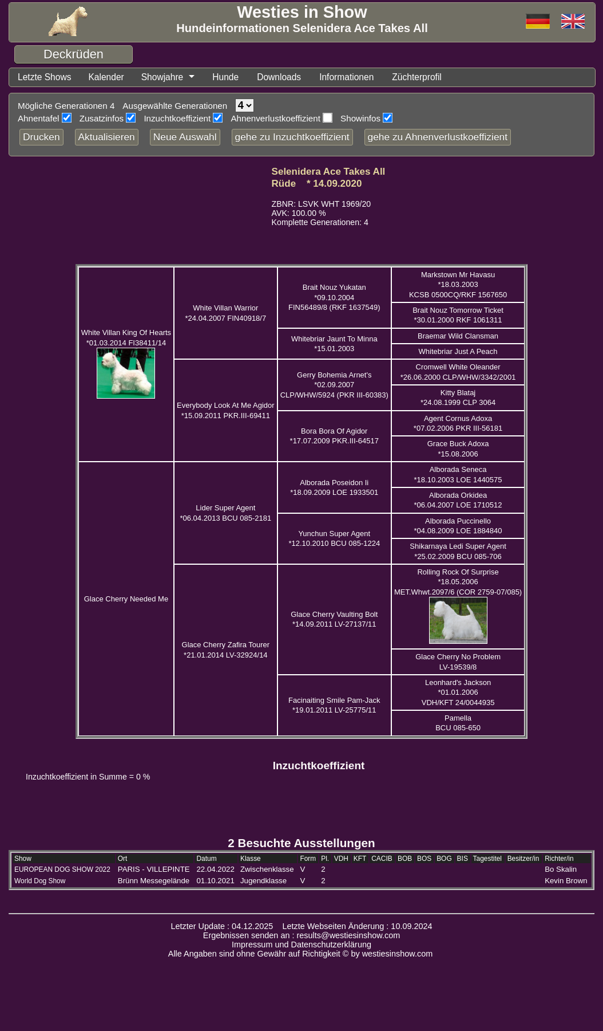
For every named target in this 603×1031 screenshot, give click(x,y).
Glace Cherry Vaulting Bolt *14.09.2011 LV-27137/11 (334, 620)
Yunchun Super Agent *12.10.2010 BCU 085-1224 (334, 539)
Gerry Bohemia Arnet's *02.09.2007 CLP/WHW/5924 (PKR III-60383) (334, 385)
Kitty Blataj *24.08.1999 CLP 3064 (457, 398)
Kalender (110, 77)
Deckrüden (73, 54)
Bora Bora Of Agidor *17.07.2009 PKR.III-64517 (334, 436)
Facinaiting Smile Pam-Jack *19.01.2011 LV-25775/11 (334, 705)
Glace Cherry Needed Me (126, 599)
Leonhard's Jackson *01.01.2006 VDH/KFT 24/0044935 (458, 693)
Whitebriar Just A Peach (458, 352)
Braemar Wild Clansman (458, 336)
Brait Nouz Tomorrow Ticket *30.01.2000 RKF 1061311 (457, 315)
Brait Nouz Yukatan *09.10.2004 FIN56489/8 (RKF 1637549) (334, 298)
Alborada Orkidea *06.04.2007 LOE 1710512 (458, 500)
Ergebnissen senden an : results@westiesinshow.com (301, 936)
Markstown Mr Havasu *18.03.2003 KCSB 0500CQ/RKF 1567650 (458, 285)
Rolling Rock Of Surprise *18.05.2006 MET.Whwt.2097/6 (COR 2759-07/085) (458, 582)
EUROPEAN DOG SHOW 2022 (62, 870)
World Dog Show (39, 881)
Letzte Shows (46, 77)
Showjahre (168, 77)
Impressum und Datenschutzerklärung (301, 945)
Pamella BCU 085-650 (458, 723)
